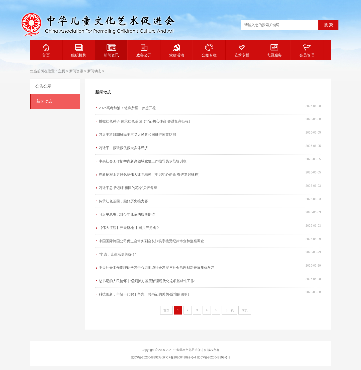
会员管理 (306, 50)
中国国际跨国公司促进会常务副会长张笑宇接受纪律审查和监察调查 (151, 241)
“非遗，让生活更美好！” (117, 254)
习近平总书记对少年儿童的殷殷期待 (127, 214)
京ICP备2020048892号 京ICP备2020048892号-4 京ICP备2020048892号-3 (180, 357)
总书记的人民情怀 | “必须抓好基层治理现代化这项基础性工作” (147, 281)
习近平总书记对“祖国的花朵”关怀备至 (128, 188)
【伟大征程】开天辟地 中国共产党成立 (129, 228)
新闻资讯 (111, 50)
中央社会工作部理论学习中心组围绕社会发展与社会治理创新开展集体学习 (157, 268)
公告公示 (43, 86)
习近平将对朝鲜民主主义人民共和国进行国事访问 (137, 135)
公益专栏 (209, 50)
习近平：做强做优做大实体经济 (123, 148)
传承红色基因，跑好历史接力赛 (123, 201)
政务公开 (143, 50)
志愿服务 (274, 50)
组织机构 (78, 50)
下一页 (229, 310)
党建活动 (176, 50)
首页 (46, 50)
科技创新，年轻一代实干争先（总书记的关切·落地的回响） (145, 294)
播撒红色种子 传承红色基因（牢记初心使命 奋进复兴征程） (145, 121)
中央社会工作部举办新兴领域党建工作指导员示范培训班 (143, 161)
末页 (245, 310)
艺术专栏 (241, 50)
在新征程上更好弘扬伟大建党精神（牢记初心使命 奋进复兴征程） (150, 174)
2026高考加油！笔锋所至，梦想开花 (127, 108)
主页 (61, 71)
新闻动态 (94, 71)
